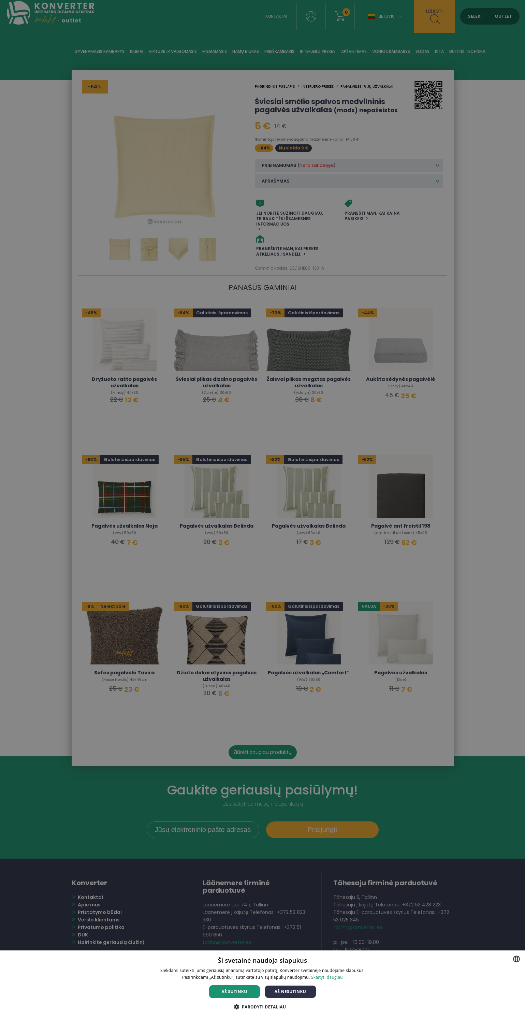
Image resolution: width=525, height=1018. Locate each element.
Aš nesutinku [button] (290, 991)
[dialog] (262, 509)
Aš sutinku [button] (234, 991)
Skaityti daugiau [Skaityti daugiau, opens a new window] (327, 977)
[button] (262, 1006)
